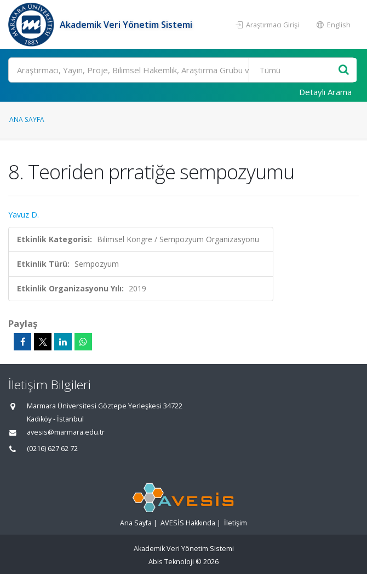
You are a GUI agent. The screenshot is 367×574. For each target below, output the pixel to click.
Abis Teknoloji (171, 561)
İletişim (235, 523)
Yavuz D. (23, 214)
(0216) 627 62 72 (52, 448)
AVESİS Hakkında (187, 523)
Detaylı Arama (325, 91)
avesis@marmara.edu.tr (66, 432)
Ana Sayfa (26, 119)
